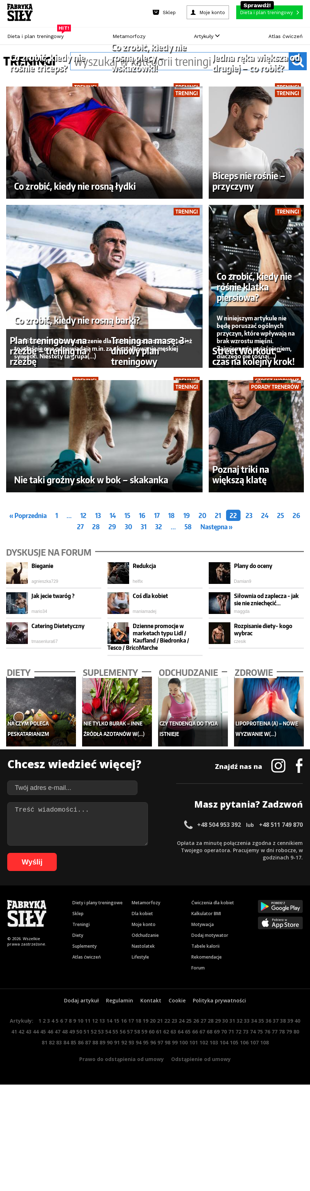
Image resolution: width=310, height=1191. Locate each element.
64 (180, 1178)
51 (86, 1178)
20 (202, 662)
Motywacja (202, 1072)
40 (297, 1168)
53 (101, 1178)
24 (264, 662)
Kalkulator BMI (206, 1061)
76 (267, 1178)
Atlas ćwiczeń (285, 36)
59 (144, 1178)
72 (238, 1178)
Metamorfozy (128, 36)
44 (36, 1178)
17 (157, 662)
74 (253, 1178)
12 (83, 662)
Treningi (81, 1072)
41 (14, 1178)
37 (276, 1168)
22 (233, 662)
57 (130, 1178)
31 (143, 673)
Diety (77, 1083)
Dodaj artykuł (81, 1147)
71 (231, 1178)
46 (50, 1178)
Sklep (78, 1061)
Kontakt (150, 1147)
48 (65, 1178)
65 (188, 1178)
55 (115, 1178)
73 (246, 1178)
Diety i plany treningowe (97, 1050)
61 (159, 1178)
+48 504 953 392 (219, 972)
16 (142, 662)
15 (127, 662)
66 (195, 1178)
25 (280, 662)
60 (151, 1178)
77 (274, 1178)
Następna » (216, 673)
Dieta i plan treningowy (37, 34)
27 (80, 673)
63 (173, 1178)
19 (186, 662)
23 (249, 662)
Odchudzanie (145, 1083)
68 (209, 1178)
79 (289, 1178)
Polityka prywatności (219, 1147)
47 (57, 1178)
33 (247, 1168)
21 (218, 662)
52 (94, 1178)
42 (21, 1178)
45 (43, 1178)
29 (112, 673)
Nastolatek (143, 1093)
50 (79, 1178)
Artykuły (207, 36)
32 (158, 673)
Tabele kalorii (205, 1093)
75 (260, 1178)
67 (202, 1178)
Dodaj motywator (209, 1083)
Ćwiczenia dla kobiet (212, 1050)
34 (254, 1168)
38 (283, 1168)
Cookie (177, 1147)
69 (217, 1178)
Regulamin (119, 1147)
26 (296, 662)
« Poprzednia (28, 662)
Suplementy (84, 1093)
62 (166, 1178)
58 (188, 673)
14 (113, 662)
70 (224, 1178)
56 (123, 1178)
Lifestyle (140, 1104)
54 (108, 1178)
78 (282, 1178)
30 (128, 673)
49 (72, 1178)
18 (171, 662)
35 (261, 1168)
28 (96, 673)
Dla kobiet (142, 1061)
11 (87, 1168)
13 (98, 662)
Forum (198, 1115)
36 (268, 1168)
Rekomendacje (206, 1104)
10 (80, 1168)
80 (296, 1178)
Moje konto (144, 1072)
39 (290, 1168)
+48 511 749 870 (281, 972)
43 (28, 1178)
